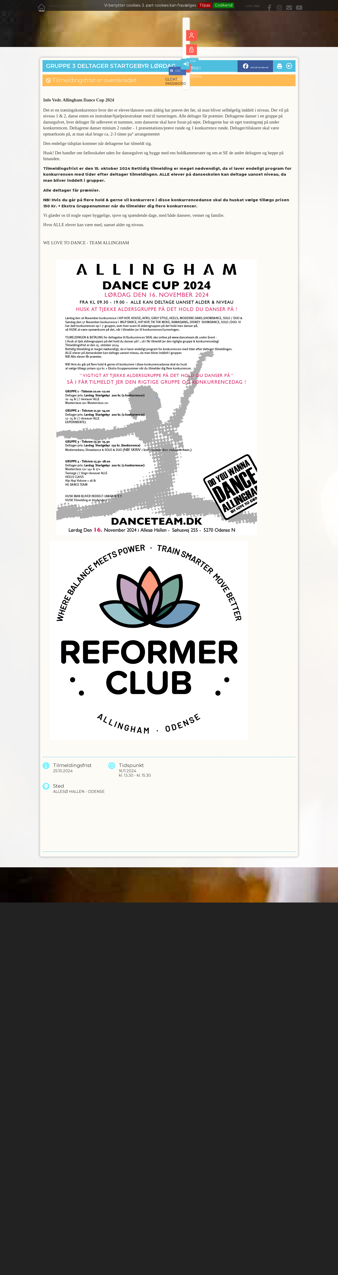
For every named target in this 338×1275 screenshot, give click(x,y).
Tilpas (204, 5)
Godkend (224, 5)
